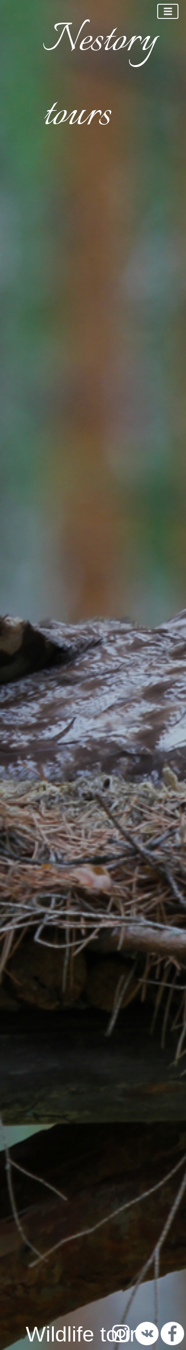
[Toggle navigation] (168, 11)
